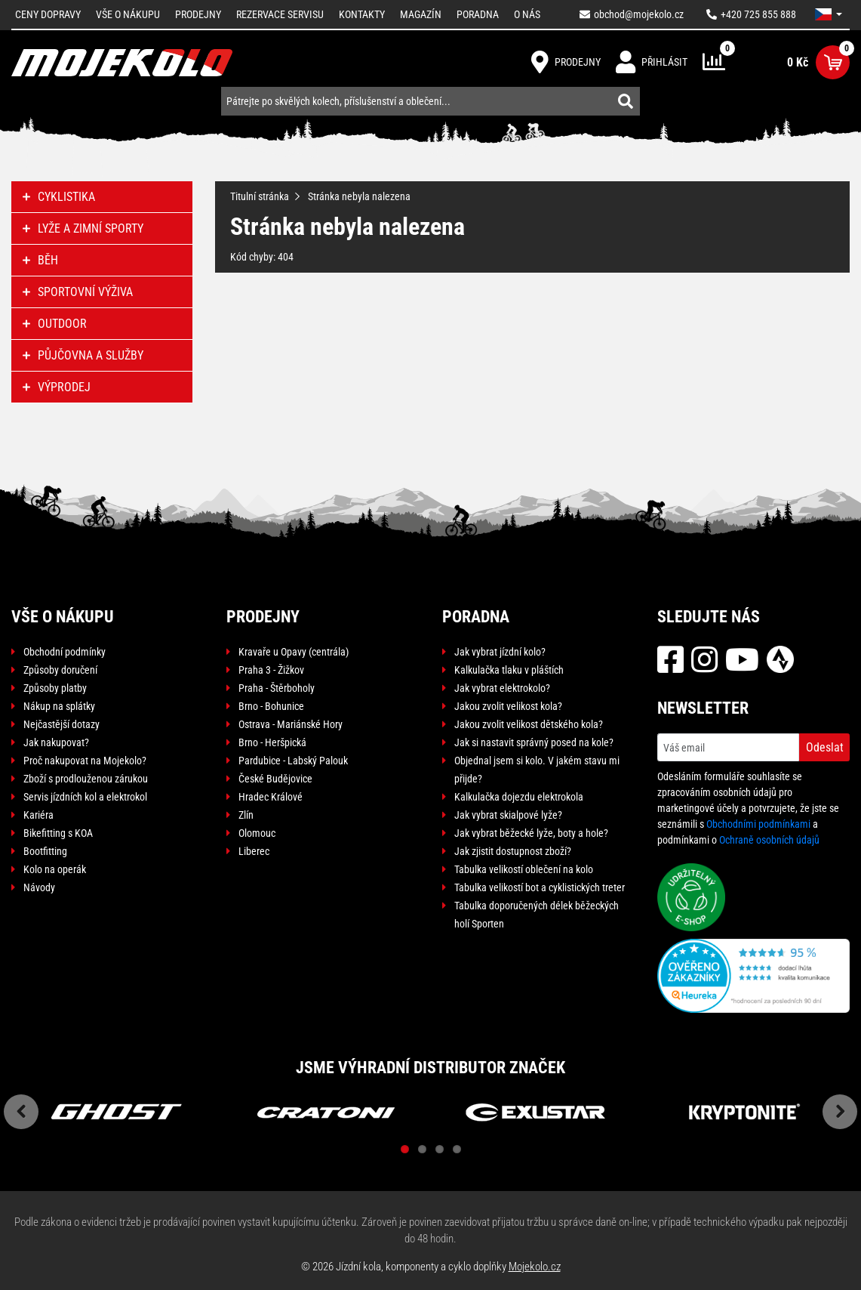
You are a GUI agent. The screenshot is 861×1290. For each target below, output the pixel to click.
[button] (828, 14)
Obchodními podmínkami (758, 824)
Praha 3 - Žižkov (271, 670)
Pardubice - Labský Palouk (293, 761)
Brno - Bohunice (271, 706)
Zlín (246, 815)
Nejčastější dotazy (61, 724)
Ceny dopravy (48, 14)
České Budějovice (275, 779)
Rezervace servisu (280, 14)
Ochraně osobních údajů (769, 840)
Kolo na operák (54, 869)
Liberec (253, 851)
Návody (39, 887)
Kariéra (38, 815)
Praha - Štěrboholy (276, 688)
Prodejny (198, 14)
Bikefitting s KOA (58, 833)
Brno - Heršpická (272, 742)
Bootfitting (45, 851)
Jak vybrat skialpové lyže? (508, 815)
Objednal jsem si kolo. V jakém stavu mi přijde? (537, 770)
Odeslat (825, 747)
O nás (527, 14)
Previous (21, 1111)
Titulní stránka (259, 196)
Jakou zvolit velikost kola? (508, 706)
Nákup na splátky (59, 706)
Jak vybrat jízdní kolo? (500, 652)
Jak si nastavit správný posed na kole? (533, 742)
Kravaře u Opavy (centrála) (293, 652)
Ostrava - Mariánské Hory (290, 724)
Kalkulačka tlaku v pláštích (509, 670)
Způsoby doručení (60, 670)
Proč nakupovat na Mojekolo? (84, 761)
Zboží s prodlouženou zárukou (85, 779)
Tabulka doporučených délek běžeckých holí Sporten (536, 915)
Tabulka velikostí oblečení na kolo (523, 869)
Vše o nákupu (128, 14)
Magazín (420, 14)
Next (840, 1111)
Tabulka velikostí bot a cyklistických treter (539, 887)
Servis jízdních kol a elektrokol (85, 797)
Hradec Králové (270, 797)
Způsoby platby (55, 688)
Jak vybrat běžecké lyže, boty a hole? (531, 833)
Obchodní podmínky (64, 652)
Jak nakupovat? (56, 742)
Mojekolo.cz (535, 1266)
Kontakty (362, 14)
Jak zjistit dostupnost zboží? (512, 851)
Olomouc (256, 833)
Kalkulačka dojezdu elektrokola (518, 797)
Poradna (478, 14)
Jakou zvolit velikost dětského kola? (528, 724)
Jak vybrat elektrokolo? (502, 688)
